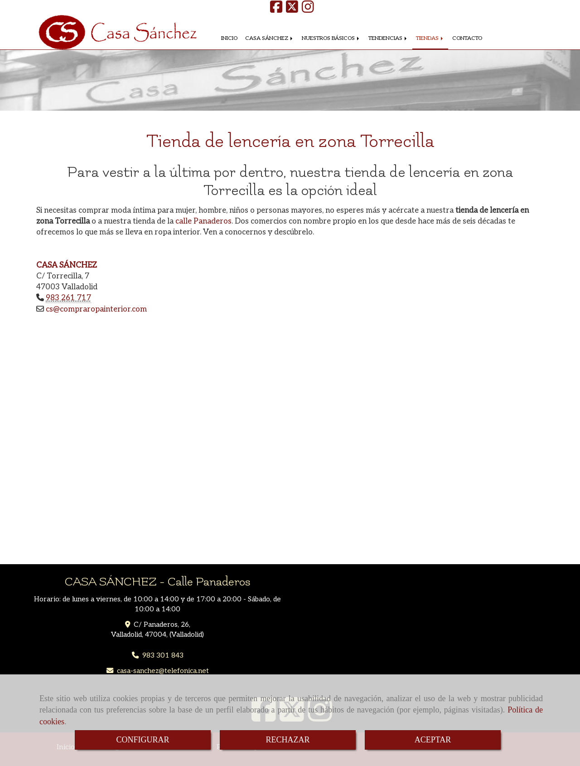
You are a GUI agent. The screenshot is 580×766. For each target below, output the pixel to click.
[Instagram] (308, 9)
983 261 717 (68, 297)
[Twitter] (292, 9)
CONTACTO (467, 38)
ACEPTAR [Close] (433, 739)
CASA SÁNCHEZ (269, 38)
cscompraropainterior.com (96, 309)
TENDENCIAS (388, 38)
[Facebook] (276, 9)
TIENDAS (430, 38)
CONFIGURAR (142, 739)
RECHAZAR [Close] (287, 739)
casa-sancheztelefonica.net (163, 671)
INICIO (229, 38)
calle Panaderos (203, 221)
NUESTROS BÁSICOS (331, 38)
